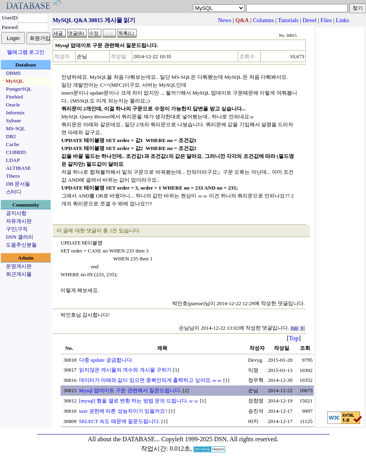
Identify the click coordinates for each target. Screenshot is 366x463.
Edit (294, 328)
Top (294, 338)
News (224, 20)
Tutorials (288, 20)
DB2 (11, 136)
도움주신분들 (21, 245)
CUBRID (16, 152)
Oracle (13, 105)
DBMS (13, 73)
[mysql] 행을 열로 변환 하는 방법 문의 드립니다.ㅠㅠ (139, 401)
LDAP (13, 160)
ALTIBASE (18, 168)
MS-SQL (15, 128)
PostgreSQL (19, 89)
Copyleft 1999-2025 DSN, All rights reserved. (220, 439)
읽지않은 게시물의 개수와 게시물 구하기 (125, 370)
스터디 (13, 192)
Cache (12, 144)
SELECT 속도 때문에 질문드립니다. (119, 421)
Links (342, 20)
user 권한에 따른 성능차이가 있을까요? (123, 411)
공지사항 (16, 213)
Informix (15, 113)
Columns (263, 20)
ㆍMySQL (12, 81)
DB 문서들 (18, 184)
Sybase (13, 120)
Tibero (13, 176)
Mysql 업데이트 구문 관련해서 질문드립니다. (130, 390)
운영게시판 (19, 266)
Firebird (14, 97)
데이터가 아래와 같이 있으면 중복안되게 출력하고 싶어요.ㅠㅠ (150, 380)
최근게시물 (19, 274)
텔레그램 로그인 (25, 52)
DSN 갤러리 (19, 237)
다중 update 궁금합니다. (106, 360)
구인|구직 (17, 229)
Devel (310, 20)
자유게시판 (19, 221)
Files (326, 20)
